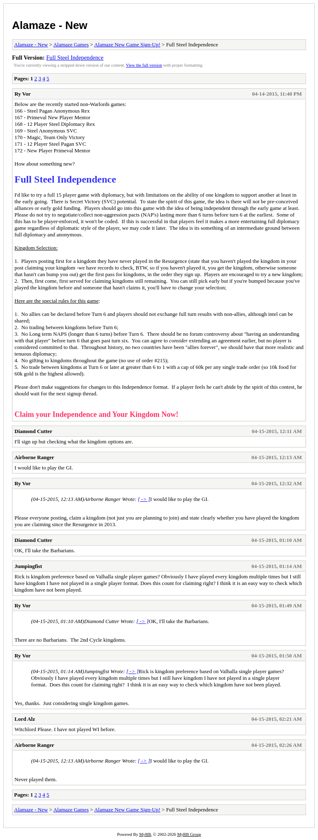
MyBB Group (189, 834)
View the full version (144, 65)
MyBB (145, 834)
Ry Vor (22, 94)
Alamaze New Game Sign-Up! (127, 44)
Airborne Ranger (34, 457)
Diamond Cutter (33, 431)
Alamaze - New (49, 25)
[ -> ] (144, 499)
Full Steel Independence (75, 57)
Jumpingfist (28, 566)
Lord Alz (24, 719)
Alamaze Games (71, 44)
